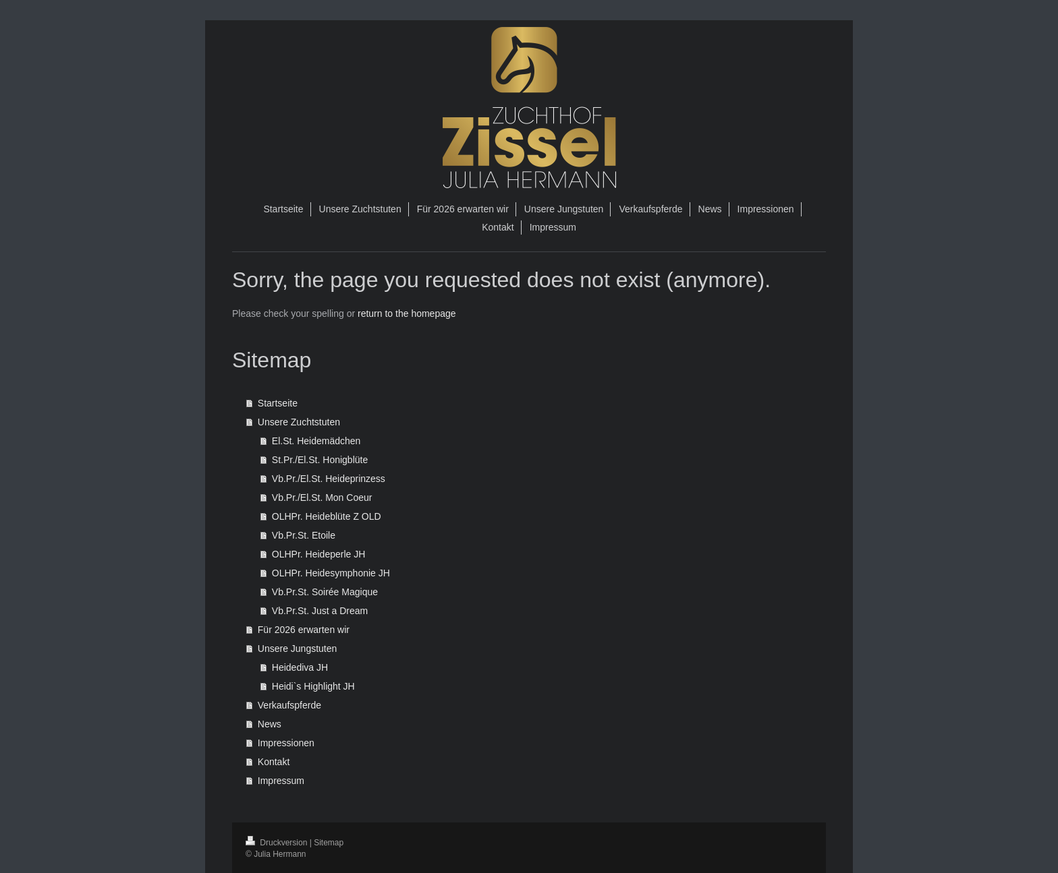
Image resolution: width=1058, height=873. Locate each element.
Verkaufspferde (289, 705)
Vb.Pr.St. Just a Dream (320, 610)
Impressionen (286, 742)
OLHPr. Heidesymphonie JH (331, 573)
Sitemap (328, 842)
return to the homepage (407, 313)
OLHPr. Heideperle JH (319, 554)
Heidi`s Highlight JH (313, 686)
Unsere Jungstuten (297, 648)
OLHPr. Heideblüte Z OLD (326, 516)
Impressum (281, 780)
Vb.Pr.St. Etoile (303, 535)
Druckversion (278, 842)
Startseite (278, 403)
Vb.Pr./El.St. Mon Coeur (322, 497)
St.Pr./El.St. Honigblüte (320, 459)
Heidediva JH (300, 667)
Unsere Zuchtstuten (299, 422)
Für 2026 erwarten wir (304, 629)
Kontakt (273, 761)
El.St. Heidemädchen (316, 440)
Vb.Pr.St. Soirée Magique (325, 591)
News (269, 724)
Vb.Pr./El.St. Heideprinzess (328, 478)
